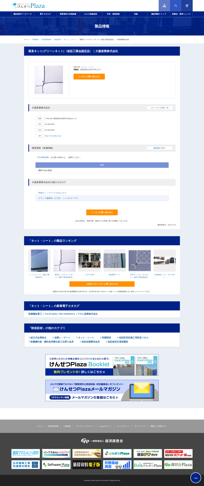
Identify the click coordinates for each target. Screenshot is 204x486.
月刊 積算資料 (43, 157)
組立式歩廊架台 (38, 337)
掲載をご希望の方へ (158, 426)
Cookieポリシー (105, 426)
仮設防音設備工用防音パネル (133, 337)
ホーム (26, 39)
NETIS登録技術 (90, 14)
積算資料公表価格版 (68, 14)
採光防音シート (115, 275)
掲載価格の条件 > (159, 148)
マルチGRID (89, 275)
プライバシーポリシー (85, 426)
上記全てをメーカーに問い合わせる (102, 284)
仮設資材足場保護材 (117, 342)
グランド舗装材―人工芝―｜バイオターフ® (58, 198)
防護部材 (106, 337)
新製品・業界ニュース (181, 14)
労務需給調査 (53, 426)
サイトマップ (139, 426)
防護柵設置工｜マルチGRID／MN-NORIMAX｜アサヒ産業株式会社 (63, 314)
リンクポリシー (123, 426)
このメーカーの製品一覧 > (160, 108)
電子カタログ (45, 14)
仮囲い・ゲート (62, 337)
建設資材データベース (22, 14)
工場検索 (67, 426)
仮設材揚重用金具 (90, 342)
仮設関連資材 (46, 39)
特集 (136, 14)
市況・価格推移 (113, 14)
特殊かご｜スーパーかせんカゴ (52, 193)
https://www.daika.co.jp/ (53, 136)
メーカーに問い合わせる (89, 77)
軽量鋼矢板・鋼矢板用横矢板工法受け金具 (52, 342)
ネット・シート (69, 39)
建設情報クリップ (158, 14)
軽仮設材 (57, 39)
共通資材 (35, 39)
